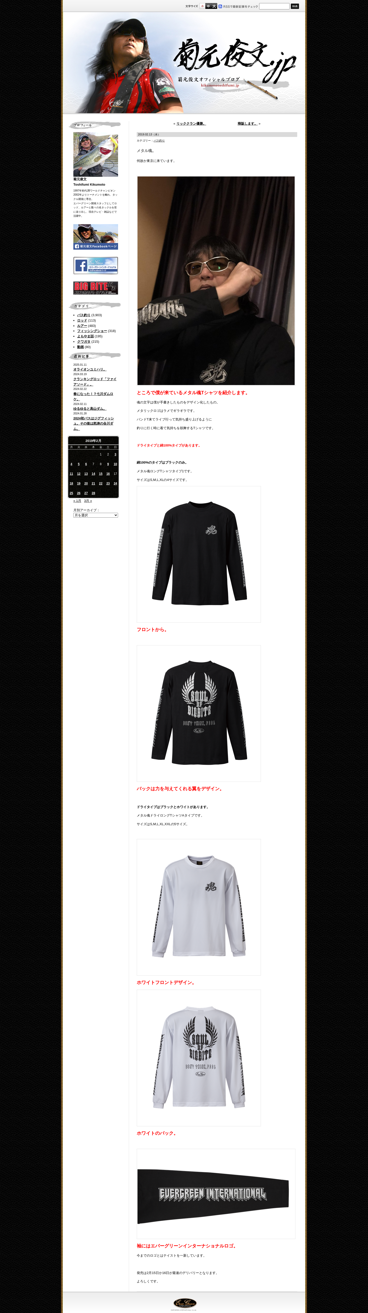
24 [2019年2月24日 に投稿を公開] (115, 483)
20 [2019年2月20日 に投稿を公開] (86, 483)
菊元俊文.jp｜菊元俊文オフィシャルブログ (184, 63)
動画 (80, 347)
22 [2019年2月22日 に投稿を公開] (100, 483)
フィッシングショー (92, 331)
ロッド (82, 320)
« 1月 (77, 501)
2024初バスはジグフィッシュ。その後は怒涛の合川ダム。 (93, 423)
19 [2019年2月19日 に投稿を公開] (78, 483)
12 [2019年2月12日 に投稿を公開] (78, 474)
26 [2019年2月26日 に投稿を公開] (78, 493)
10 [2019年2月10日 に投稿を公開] (115, 464)
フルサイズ (214, 6)
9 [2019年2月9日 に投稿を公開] (108, 464)
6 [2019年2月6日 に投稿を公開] (86, 464)
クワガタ (83, 341)
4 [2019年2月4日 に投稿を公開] (71, 464)
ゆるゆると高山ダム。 (90, 409)
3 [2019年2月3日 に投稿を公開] (115, 454)
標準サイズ (202, 6)
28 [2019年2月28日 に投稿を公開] (93, 493)
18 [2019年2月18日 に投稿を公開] (71, 483)
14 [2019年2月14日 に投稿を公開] (93, 474)
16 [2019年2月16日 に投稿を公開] (108, 474)
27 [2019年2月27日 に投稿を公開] (86, 493)
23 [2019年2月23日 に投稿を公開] (108, 483)
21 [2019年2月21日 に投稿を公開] (93, 483)
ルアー (82, 326)
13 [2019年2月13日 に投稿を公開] (86, 474)
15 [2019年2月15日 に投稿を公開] (100, 474)
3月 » (88, 501)
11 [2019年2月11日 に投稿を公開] (71, 474)
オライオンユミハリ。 (90, 369)
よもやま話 (85, 336)
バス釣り (83, 315)
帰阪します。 (248, 123)
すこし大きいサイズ (208, 6)
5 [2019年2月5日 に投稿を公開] (79, 464)
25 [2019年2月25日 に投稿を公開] (71, 493)
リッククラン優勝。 (191, 123)
